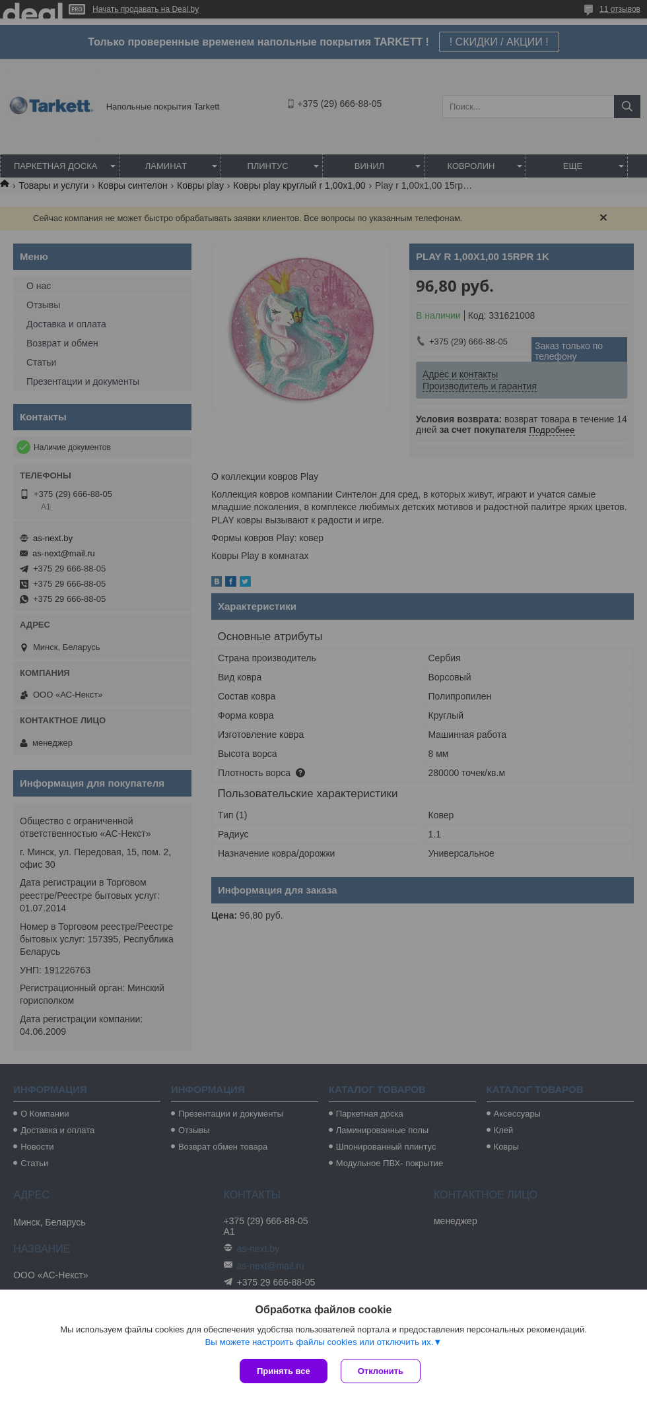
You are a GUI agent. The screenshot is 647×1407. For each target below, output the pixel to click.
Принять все (283, 1371)
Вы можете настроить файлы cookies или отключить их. (319, 1342)
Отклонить (380, 1371)
